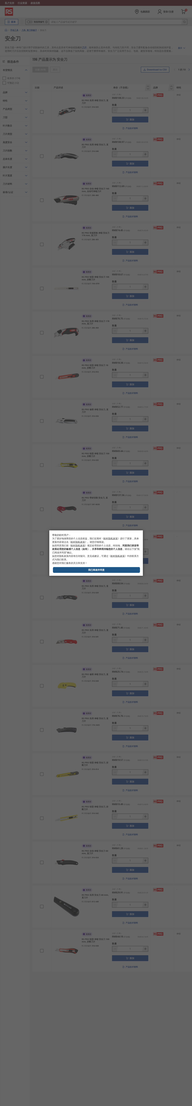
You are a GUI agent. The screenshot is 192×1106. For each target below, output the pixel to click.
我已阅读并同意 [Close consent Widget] (96, 569)
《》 (110, 538)
